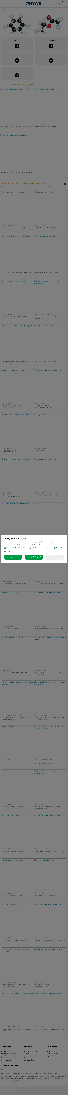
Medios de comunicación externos (43, 548)
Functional (59, 548)
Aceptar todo (13, 557)
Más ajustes (7, 551)
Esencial (9, 548)
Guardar (55, 557)
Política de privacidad (23, 545)
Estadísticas (18, 548)
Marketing (28, 548)
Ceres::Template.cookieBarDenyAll (34, 557)
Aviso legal (37, 545)
